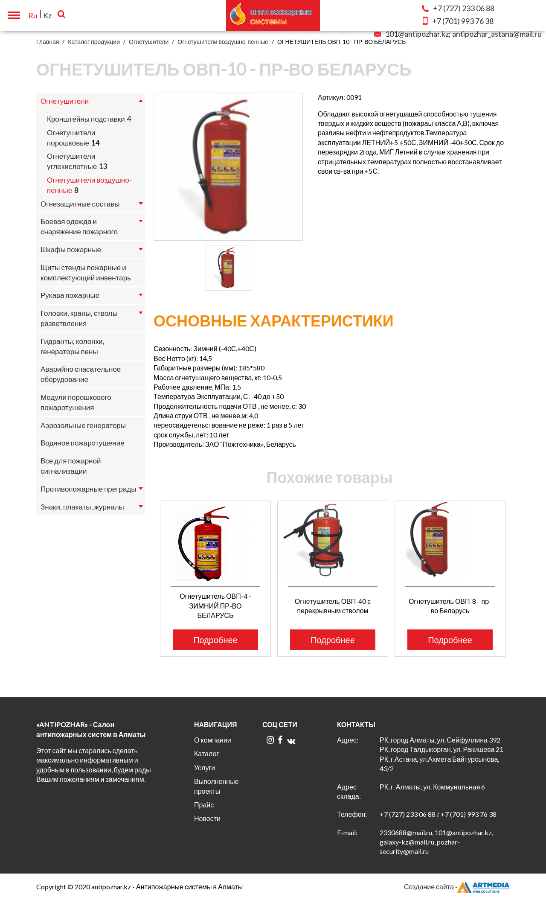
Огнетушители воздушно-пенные (222, 41)
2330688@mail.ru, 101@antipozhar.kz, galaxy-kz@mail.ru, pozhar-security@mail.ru (436, 842)
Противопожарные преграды (88, 488)
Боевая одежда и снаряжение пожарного (79, 226)
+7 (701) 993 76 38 (469, 814)
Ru (33, 15)
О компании (212, 740)
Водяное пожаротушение (83, 442)
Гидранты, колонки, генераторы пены (73, 346)
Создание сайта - (457, 886)
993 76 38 (458, 21)
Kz (47, 15)
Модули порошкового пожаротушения (76, 402)
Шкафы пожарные (71, 249)
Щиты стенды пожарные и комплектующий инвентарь (86, 272)
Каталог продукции (94, 41)
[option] (228, 167)
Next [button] (515, 564)
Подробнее (215, 640)
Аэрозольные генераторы (83, 425)
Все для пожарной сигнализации (71, 465)
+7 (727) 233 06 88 (408, 814)
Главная (47, 41)
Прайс (204, 805)
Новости (207, 818)
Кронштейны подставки (86, 118)
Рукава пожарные (70, 295)
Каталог (206, 753)
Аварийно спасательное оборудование (81, 374)
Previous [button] (148, 564)
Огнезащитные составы (80, 203)
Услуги (204, 767)
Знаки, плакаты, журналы (82, 506)
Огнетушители (148, 41)
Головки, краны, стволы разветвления (79, 318)
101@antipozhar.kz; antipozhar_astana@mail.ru (458, 33)
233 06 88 (458, 8)
